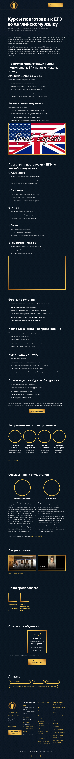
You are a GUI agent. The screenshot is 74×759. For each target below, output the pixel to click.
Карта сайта (41, 738)
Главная (10, 28)
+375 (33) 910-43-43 (28, 726)
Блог (39, 728)
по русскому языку (58, 715)
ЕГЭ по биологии (38, 682)
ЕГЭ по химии (14, 686)
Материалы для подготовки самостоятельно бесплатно (39, 686)
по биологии (56, 726)
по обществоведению (59, 732)
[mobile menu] (42, 4)
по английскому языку (59, 707)
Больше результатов (15, 460)
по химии (55, 723)
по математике (57, 718)
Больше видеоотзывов (15, 573)
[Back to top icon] (64, 755)
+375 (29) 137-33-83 (13, 712)
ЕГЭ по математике (52, 682)
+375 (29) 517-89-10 (13, 715)
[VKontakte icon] (37, 755)
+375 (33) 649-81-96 (28, 728)
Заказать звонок (55, 5)
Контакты (40, 718)
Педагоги (40, 705)
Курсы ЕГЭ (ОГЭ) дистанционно (20, 682)
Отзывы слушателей (43, 715)
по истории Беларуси (59, 729)
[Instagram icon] (31, 755)
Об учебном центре (43, 702)
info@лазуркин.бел (13, 726)
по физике (55, 720)
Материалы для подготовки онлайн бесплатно (43, 723)
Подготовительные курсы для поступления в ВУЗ (32, 28)
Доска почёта (41, 708)
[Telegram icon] (40, 755)
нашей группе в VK (36, 536)
